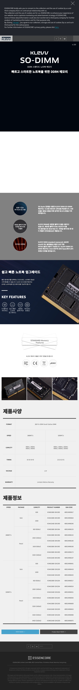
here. (57, 27)
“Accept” (16, 22)
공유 (74, 44)
